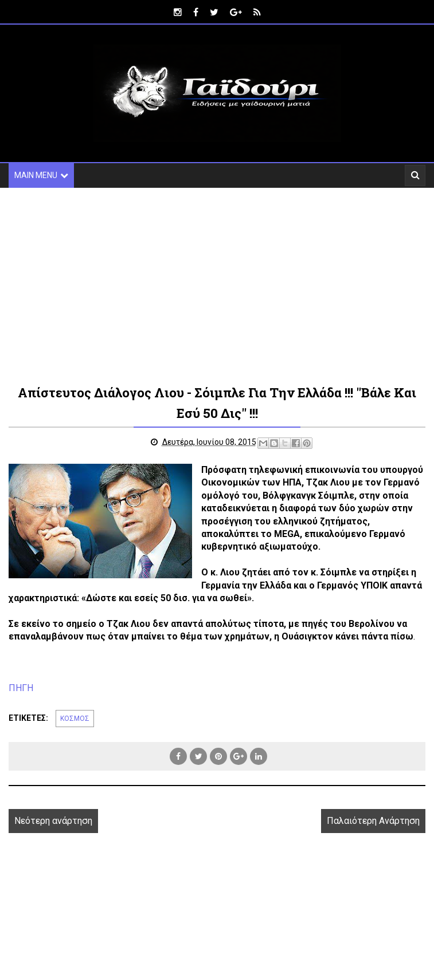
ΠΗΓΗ (21, 687)
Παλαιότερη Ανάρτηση (373, 820)
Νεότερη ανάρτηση (53, 820)
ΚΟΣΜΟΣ (74, 719)
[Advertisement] (217, 285)
